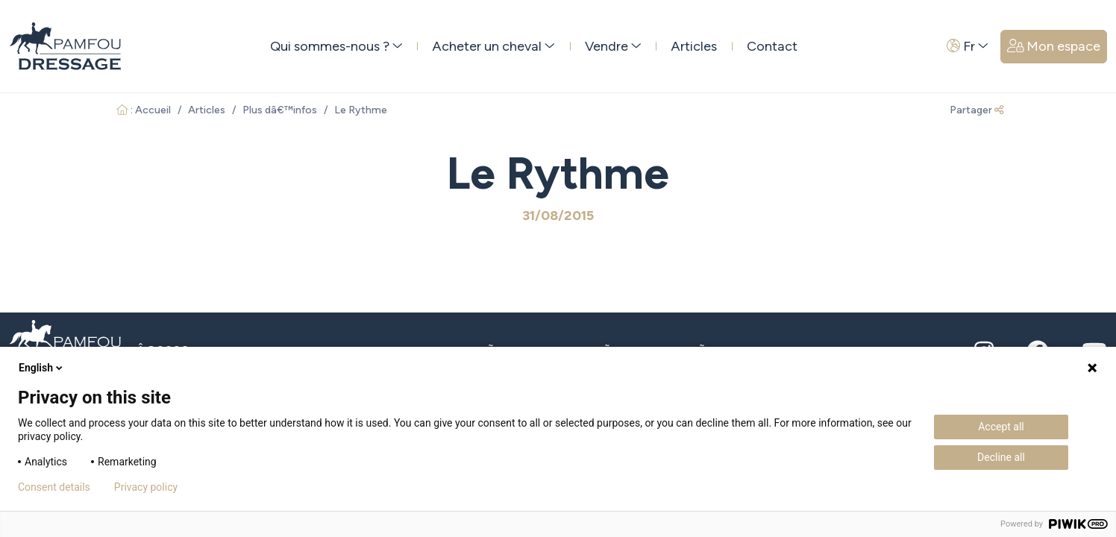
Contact (772, 46)
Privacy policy (146, 487)
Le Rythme (360, 110)
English (42, 368)
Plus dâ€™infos (279, 110)
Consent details (54, 487)
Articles (694, 46)
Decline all (1001, 457)
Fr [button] (967, 46)
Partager (976, 110)
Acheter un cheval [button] (493, 46)
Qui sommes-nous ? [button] (336, 46)
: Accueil (143, 110)
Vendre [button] (613, 46)
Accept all (1001, 427)
